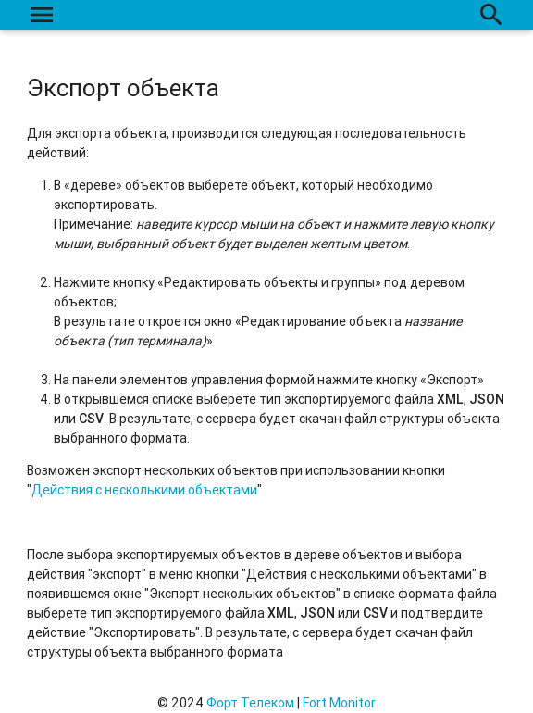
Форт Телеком (250, 702)
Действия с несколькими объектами (144, 490)
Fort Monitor (339, 702)
